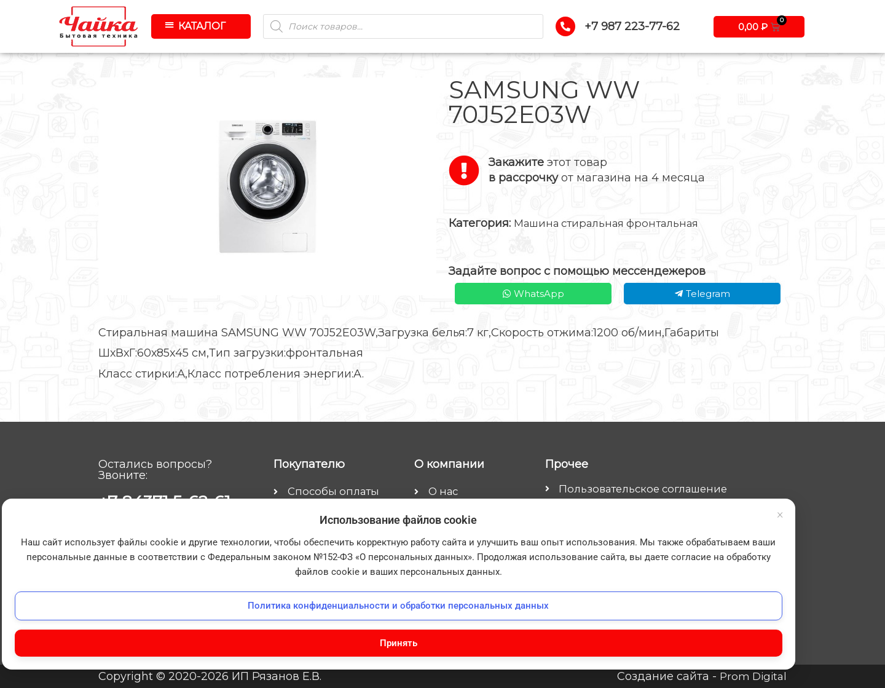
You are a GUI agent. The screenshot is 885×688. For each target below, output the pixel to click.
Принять (135, 640)
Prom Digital (751, 676)
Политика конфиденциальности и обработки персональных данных (135, 597)
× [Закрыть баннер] (237, 392)
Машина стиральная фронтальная (614, 223)
